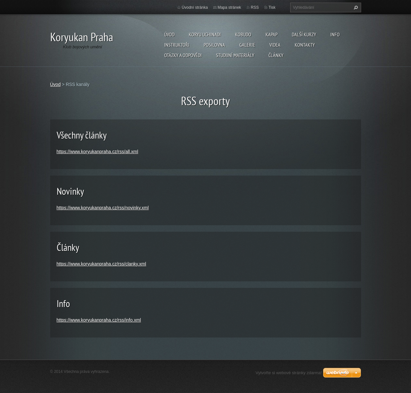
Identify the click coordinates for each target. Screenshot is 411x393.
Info (335, 34)
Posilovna (214, 45)
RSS (255, 7)
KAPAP (272, 34)
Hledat (355, 7)
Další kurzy (304, 34)
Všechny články (82, 135)
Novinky (70, 191)
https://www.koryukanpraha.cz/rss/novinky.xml (103, 207)
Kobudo (243, 34)
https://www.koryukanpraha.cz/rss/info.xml (99, 320)
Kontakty (305, 45)
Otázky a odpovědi (183, 55)
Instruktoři (176, 45)
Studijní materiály (235, 55)
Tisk (272, 7)
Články (275, 55)
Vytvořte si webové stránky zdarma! (289, 372)
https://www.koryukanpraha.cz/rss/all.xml (97, 151)
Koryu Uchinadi (205, 34)
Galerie (247, 45)
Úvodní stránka (195, 7)
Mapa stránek (229, 7)
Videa (274, 45)
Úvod (169, 34)
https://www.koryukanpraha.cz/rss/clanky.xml (101, 263)
